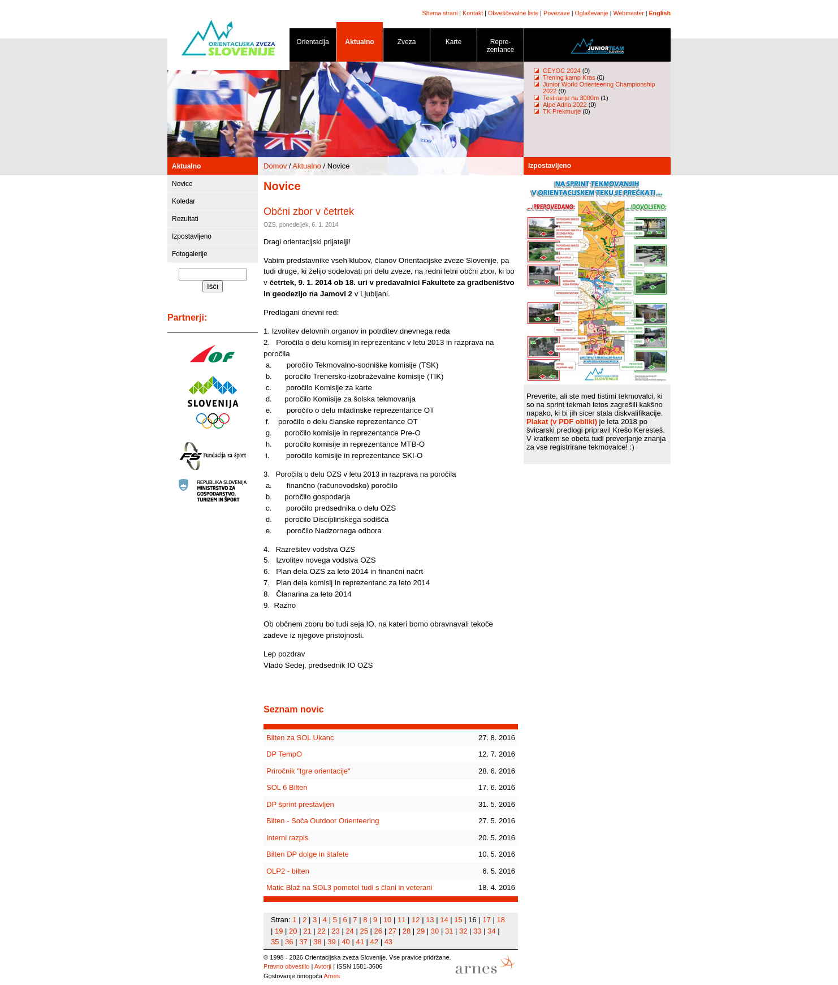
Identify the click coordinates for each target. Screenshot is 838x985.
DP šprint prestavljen (300, 804)
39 (331, 942)
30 (435, 931)
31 (449, 931)
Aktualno (359, 44)
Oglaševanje (591, 13)
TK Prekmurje (562, 111)
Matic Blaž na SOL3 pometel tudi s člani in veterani (349, 887)
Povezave (556, 13)
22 (321, 931)
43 (388, 942)
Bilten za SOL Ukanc (300, 737)
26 (378, 931)
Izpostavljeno (191, 236)
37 (303, 942)
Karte (453, 44)
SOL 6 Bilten (287, 787)
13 (430, 919)
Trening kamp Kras (569, 77)
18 (501, 919)
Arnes (331, 976)
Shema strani (440, 13)
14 (444, 919)
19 (279, 931)
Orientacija (313, 44)
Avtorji (322, 966)
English (660, 13)
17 (486, 919)
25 (364, 931)
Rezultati (185, 219)
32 (463, 931)
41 (360, 942)
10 (387, 919)
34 (491, 931)
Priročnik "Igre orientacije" (308, 771)
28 (407, 931)
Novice (182, 184)
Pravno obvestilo (286, 966)
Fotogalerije (190, 254)
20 (293, 931)
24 (349, 931)
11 (401, 919)
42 (374, 942)
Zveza (406, 44)
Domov (275, 166)
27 (392, 931)
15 (458, 919)
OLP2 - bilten (287, 871)
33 (477, 931)
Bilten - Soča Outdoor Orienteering (322, 820)
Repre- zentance (500, 48)
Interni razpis (287, 837)
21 (307, 931)
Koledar (183, 201)
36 (289, 942)
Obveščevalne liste (513, 13)
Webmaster (629, 13)
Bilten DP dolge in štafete (307, 854)
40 (345, 942)
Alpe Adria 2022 (565, 104)
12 (416, 919)
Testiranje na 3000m (572, 97)
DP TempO (284, 754)
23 (335, 931)
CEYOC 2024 (562, 70)
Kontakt (473, 13)
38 (317, 942)
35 (275, 942)
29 (421, 931)
